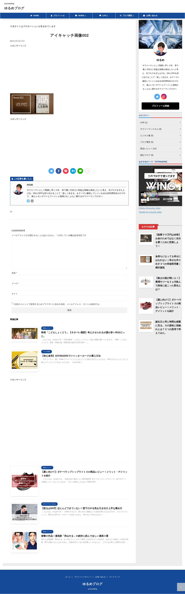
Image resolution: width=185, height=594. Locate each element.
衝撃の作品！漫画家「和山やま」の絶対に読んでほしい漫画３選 (74, 536)
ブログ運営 (127, 15)
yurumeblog (92, 589)
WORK (80, 15)
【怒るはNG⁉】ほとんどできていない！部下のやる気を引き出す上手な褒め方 (81, 508)
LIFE (103, 15)
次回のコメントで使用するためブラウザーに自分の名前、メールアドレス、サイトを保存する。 (57, 304)
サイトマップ (114, 577)
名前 (14, 273)
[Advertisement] (69, 70)
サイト (15, 294)
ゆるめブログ (14, 8)
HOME (34, 15)
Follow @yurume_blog (149, 208)
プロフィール (58, 15)
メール (15, 283)
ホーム (68, 577)
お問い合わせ (150, 15)
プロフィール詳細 (160, 106)
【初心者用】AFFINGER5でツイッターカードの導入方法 (71, 356)
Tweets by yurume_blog (150, 212)
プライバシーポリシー (82, 577)
